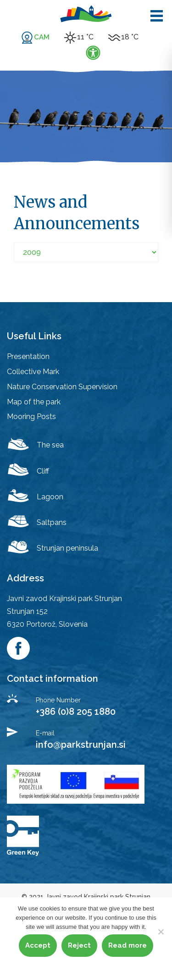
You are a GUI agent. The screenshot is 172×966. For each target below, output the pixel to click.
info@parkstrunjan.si (81, 744)
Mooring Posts (31, 416)
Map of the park (34, 401)
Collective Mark (33, 371)
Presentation (28, 356)
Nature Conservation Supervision (62, 386)
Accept (37, 945)
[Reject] (160, 931)
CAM (42, 37)
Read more (127, 945)
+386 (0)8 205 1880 (76, 711)
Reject (79, 945)
